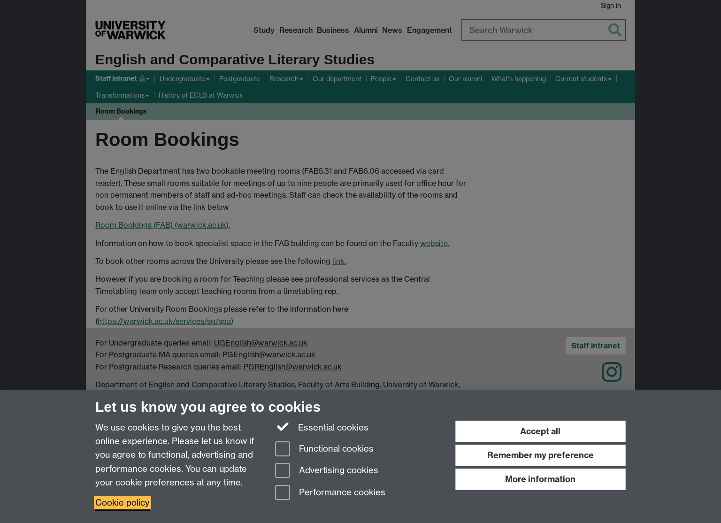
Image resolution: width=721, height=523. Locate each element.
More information (540, 479)
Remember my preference (540, 455)
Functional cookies (324, 449)
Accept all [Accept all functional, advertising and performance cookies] (540, 431)
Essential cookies (321, 427)
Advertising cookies (326, 471)
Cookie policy (122, 502)
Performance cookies (330, 493)
